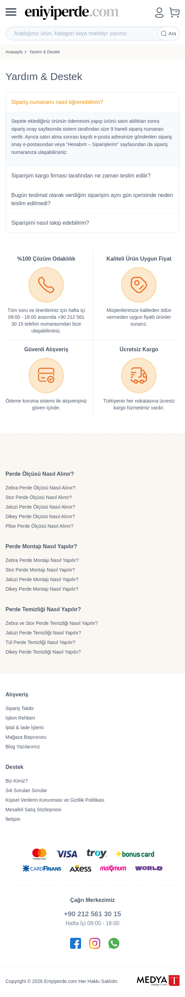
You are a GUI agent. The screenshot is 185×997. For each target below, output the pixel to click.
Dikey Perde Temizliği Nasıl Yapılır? (43, 652)
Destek (14, 767)
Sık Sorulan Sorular (26, 790)
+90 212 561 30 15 (92, 913)
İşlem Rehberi (20, 718)
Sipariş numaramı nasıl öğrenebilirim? (57, 102)
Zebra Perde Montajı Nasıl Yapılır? (42, 560)
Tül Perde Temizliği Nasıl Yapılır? (40, 642)
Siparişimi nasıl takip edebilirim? (50, 223)
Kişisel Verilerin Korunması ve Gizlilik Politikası (54, 800)
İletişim (13, 819)
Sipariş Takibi (19, 708)
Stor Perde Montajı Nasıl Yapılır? (40, 570)
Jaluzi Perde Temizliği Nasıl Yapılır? (43, 632)
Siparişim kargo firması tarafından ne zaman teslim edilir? (80, 176)
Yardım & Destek (44, 52)
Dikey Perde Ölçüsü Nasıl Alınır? (40, 516)
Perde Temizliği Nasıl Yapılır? (43, 609)
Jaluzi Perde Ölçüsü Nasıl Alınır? (40, 507)
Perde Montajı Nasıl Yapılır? (41, 546)
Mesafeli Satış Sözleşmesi (33, 809)
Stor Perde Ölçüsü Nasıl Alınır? (38, 497)
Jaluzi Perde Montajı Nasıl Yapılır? (41, 579)
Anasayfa (14, 52)
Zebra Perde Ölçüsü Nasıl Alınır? (40, 487)
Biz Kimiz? (16, 781)
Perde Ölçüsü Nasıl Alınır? (39, 474)
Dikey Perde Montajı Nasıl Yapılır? (41, 589)
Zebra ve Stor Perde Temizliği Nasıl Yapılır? (51, 623)
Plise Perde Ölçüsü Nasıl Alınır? (39, 526)
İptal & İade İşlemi (24, 727)
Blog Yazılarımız (22, 746)
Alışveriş (16, 694)
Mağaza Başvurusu (26, 737)
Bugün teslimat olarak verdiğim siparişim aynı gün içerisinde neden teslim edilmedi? (92, 199)
